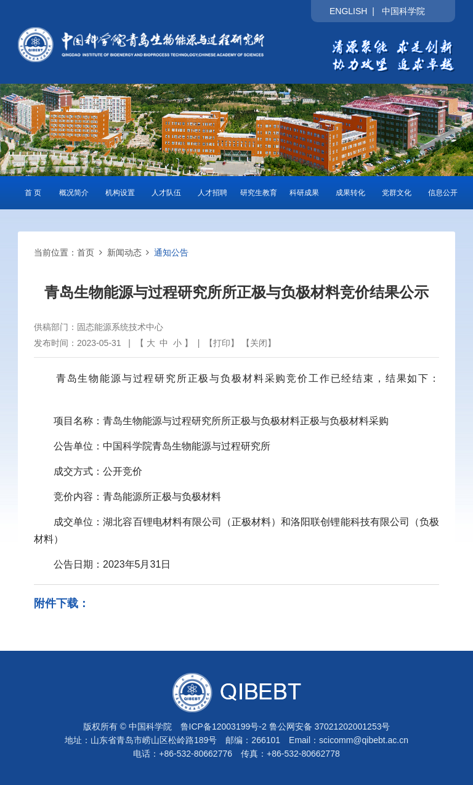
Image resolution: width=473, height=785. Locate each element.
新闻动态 (124, 252)
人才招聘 (212, 192)
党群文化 (396, 192)
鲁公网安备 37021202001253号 (329, 726)
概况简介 (74, 192)
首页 (85, 252)
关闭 (258, 343)
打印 (221, 343)
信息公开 (443, 192)
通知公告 (171, 252)
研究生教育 (258, 192)
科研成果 (304, 192)
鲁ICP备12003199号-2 (223, 726)
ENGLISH (348, 11)
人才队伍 (166, 192)
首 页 (33, 192)
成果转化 (350, 192)
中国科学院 (403, 11)
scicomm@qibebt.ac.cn (363, 740)
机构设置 (120, 192)
